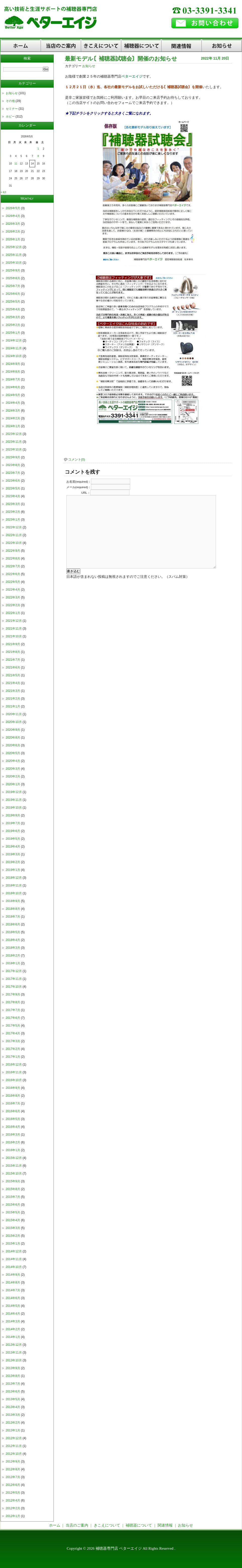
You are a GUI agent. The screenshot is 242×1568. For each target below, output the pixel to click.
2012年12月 (14, 1438)
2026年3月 (13, 224)
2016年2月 (13, 1142)
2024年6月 (13, 387)
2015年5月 (13, 1212)
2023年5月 (13, 488)
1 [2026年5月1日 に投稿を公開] (38, 148)
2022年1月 (13, 613)
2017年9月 (13, 994)
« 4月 (4, 192)
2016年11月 (14, 1072)
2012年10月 (14, 1453)
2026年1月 (13, 239)
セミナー (12, 108)
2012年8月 (13, 1469)
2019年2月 (13, 862)
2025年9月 (13, 270)
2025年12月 (14, 247)
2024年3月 (13, 410)
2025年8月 (13, 278)
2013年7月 (13, 1383)
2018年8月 (13, 909)
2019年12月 (14, 792)
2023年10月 (14, 449)
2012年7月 (13, 1477)
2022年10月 (14, 543)
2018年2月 (13, 955)
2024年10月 (14, 356)
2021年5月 (13, 675)
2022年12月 (14, 527)
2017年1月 (13, 1056)
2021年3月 (13, 691)
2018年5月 (13, 932)
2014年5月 (13, 1306)
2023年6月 (13, 480)
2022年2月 (13, 605)
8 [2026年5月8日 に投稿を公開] (38, 156)
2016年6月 (13, 1111)
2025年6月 (13, 294)
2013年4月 (13, 1407)
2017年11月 (14, 979)
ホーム (21, 45)
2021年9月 (13, 644)
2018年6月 (13, 924)
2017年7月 (13, 1010)
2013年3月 (13, 1415)
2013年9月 (13, 1368)
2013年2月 (13, 1422)
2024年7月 (13, 379)
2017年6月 (13, 1018)
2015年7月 (13, 1197)
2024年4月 (13, 403)
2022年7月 (13, 566)
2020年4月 (13, 761)
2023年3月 (13, 504)
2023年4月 (13, 496)
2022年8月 (13, 558)
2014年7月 (13, 1290)
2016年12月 (14, 1064)
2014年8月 (13, 1282)
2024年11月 (14, 348)
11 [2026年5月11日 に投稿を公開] (15, 163)
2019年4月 (13, 846)
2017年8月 (13, 1002)
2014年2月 (13, 1329)
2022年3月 (13, 597)
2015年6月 (13, 1204)
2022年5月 (13, 582)
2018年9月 (13, 901)
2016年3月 (13, 1134)
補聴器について (141, 45)
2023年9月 (13, 457)
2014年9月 (13, 1274)
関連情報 (181, 45)
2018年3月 (13, 947)
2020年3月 (13, 768)
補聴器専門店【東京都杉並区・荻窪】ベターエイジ (83, 25)
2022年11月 (14, 535)
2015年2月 (13, 1236)
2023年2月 (13, 512)
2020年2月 (13, 776)
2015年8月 (13, 1189)
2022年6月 (13, 574)
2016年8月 (13, 1095)
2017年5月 (13, 1025)
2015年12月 (14, 1158)
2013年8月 (13, 1376)
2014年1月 (13, 1337)
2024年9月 (13, 364)
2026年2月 (13, 231)
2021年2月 (13, 698)
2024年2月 (13, 418)
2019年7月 (13, 823)
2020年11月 (14, 714)
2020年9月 (13, 730)
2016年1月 (13, 1150)
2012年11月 (14, 1446)
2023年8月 (13, 465)
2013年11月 (14, 1352)
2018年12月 (14, 877)
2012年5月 (13, 1492)
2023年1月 (13, 519)
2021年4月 (13, 683)
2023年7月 (13, 473)
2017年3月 (13, 1041)
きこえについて (101, 45)
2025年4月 (13, 309)
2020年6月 (13, 745)
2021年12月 (14, 621)
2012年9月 (13, 1461)
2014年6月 (13, 1298)
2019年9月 (13, 815)
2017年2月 (13, 1049)
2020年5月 (13, 753)
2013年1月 (13, 1430)
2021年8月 (13, 652)
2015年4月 (13, 1220)
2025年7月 (13, 286)
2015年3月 (13, 1228)
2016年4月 (13, 1127)
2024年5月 (13, 395)
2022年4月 (13, 589)
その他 (10, 101)
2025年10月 (14, 262)
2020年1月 (13, 784)
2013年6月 (13, 1391)
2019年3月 (13, 854)
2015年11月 (14, 1165)
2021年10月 (14, 636)
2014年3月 (13, 1321)
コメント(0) (76, 459)
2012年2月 (13, 1508)
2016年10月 (14, 1080)
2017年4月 (13, 1033)
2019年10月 (14, 807)
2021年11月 (14, 628)
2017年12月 (14, 971)
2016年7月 (13, 1103)
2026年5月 (13, 208)
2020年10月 (14, 722)
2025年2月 (13, 325)
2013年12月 (14, 1345)
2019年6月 (13, 831)
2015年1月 (13, 1243)
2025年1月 (13, 332)
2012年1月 (13, 1516)
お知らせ (222, 45)
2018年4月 (13, 940)
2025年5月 (13, 301)
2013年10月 (14, 1360)
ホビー (10, 116)
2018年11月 (14, 885)
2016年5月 (13, 1119)
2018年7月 (13, 916)
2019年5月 (13, 839)
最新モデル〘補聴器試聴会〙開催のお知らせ (121, 58)
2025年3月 (13, 317)
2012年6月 (13, 1485)
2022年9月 (13, 550)
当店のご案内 (61, 45)
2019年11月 (14, 800)
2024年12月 (14, 340)
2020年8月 (13, 737)
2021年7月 (13, 659)
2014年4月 (13, 1313)
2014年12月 (14, 1251)
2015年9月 (13, 1181)
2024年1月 (13, 426)
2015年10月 (14, 1173)
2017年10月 (14, 986)
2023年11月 (14, 441)
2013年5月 (13, 1399)
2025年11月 (14, 255)
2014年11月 (14, 1259)
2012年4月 (13, 1500)
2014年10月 (14, 1267)
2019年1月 (13, 870)
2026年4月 (13, 216)
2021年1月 (13, 706)
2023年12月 (14, 434)
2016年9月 (13, 1088)
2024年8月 (13, 371)
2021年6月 (13, 667)
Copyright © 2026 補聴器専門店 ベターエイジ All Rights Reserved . (121, 1548)
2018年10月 (14, 893)
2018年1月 (13, 963)
